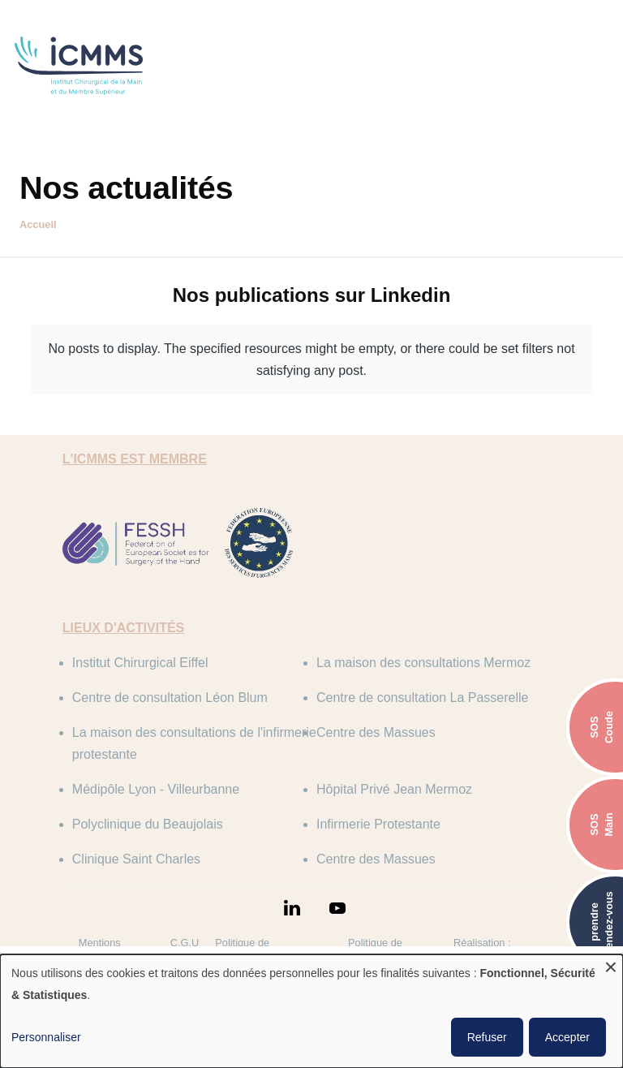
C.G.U (185, 943)
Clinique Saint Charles (136, 859)
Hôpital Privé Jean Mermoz (394, 789)
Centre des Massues (376, 732)
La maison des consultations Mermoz (423, 663)
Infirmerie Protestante (378, 824)
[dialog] (311, 1011)
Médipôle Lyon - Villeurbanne (155, 789)
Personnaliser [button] (46, 1037)
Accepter (567, 1037)
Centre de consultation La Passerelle (422, 697)
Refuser (487, 1037)
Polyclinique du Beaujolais (147, 824)
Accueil (38, 224)
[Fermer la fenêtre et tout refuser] (611, 964)
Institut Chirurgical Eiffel (140, 663)
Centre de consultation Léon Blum (170, 697)
